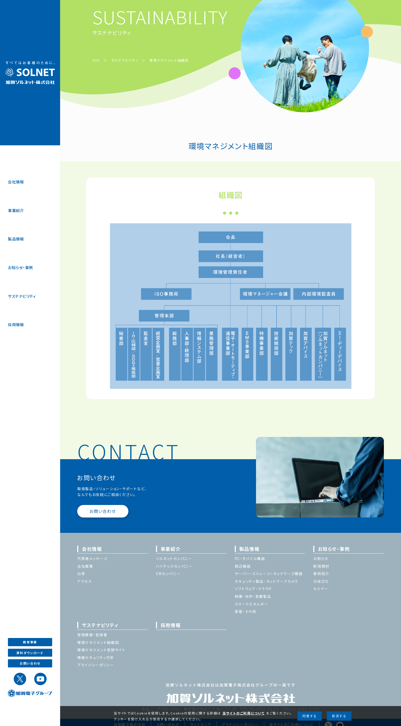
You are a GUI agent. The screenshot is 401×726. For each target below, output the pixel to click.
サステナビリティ (22, 296)
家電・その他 (246, 611)
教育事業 (30, 642)
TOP (96, 60)
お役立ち (321, 581)
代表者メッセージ (92, 558)
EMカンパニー (168, 573)
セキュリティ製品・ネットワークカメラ (266, 581)
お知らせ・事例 (20, 267)
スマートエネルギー (251, 604)
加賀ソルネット (30, 72)
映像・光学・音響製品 (253, 596)
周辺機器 (243, 566)
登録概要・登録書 (92, 634)
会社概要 (85, 566)
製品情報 (16, 238)
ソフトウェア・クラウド (253, 588)
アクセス (84, 581)
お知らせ (320, 558)
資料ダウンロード (30, 653)
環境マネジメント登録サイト (101, 649)
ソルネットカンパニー (174, 558)
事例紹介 (321, 573)
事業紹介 (16, 210)
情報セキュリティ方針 (95, 657)
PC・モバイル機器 (250, 558)
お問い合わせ (30, 663)
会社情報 (16, 181)
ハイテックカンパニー (174, 566)
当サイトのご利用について (243, 713)
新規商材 (321, 566)
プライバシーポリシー (95, 664)
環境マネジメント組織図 (169, 60)
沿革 (81, 573)
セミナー (320, 588)
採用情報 (16, 324)
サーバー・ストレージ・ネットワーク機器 (269, 573)
